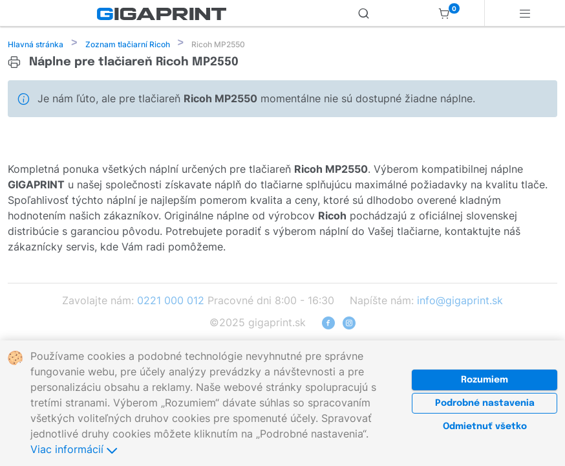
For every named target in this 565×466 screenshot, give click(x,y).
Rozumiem (484, 379)
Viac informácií (73, 449)
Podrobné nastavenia (485, 403)
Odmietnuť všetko (485, 426)
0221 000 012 (170, 301)
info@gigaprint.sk (460, 301)
